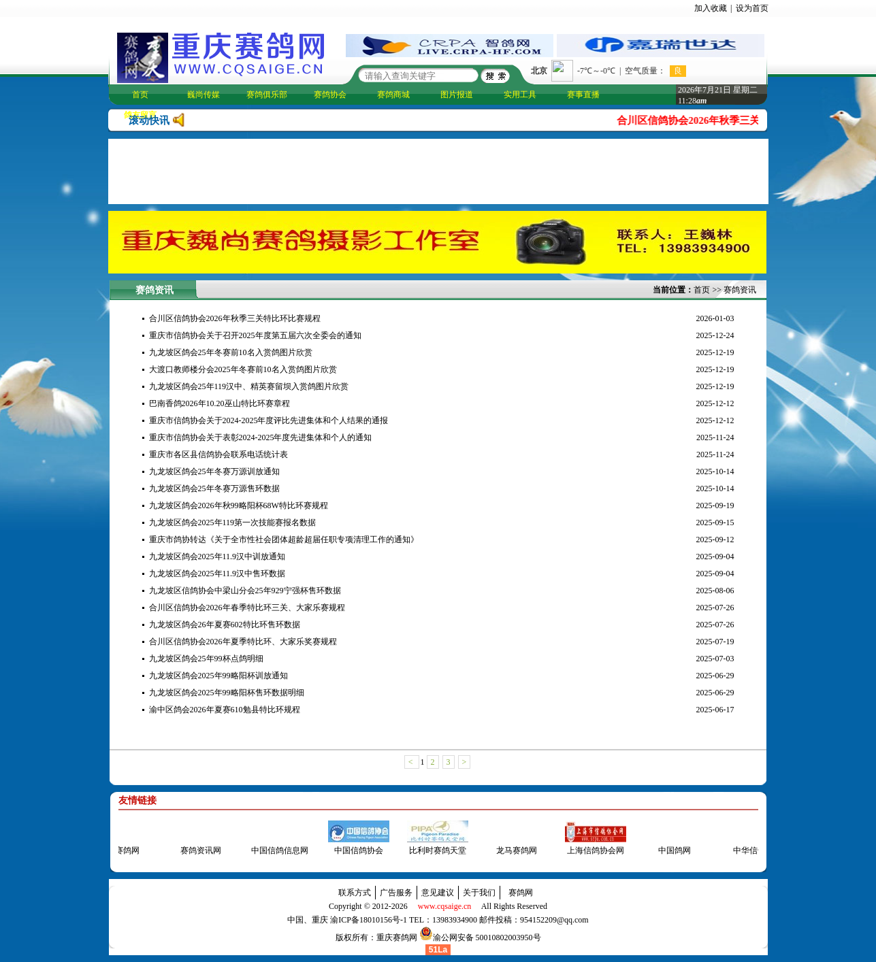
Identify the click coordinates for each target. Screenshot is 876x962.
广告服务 (396, 892)
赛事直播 (583, 94)
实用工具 (520, 94)
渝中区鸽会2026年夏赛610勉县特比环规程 (224, 709)
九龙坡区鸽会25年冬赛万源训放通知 (214, 471)
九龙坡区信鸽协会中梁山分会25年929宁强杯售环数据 (245, 590)
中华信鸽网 (748, 850)
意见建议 (437, 892)
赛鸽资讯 (740, 290)
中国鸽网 (669, 850)
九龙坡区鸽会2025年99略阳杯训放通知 (218, 675)
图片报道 (456, 94)
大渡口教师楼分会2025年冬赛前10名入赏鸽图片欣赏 (243, 369)
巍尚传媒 (203, 94)
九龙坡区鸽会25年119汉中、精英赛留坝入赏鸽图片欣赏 (249, 386)
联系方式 (354, 892)
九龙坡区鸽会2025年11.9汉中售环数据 (217, 573)
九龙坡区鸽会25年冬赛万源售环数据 (214, 488)
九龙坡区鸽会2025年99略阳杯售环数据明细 (226, 692)
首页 (140, 94)
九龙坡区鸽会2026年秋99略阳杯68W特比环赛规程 (238, 505)
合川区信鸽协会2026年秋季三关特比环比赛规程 (728, 120)
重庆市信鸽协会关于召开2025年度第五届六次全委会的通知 (255, 335)
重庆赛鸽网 (396, 937)
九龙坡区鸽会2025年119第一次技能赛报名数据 (233, 522)
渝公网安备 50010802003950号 (487, 937)
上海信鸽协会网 (590, 850)
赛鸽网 (520, 892)
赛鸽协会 (330, 94)
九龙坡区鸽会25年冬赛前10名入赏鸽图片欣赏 (230, 352)
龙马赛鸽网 (511, 850)
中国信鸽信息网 (275, 850)
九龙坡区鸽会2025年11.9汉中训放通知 (217, 556)
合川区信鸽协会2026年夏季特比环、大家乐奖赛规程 (243, 641)
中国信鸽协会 (353, 850)
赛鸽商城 (393, 94)
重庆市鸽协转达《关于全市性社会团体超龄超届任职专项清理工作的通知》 (284, 539)
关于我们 (479, 892)
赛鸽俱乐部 (266, 94)
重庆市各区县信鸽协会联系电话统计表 (218, 454)
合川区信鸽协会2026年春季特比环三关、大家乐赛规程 (247, 607)
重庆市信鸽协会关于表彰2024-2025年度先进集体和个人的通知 (260, 437)
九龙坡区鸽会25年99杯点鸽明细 (206, 658)
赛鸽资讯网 (196, 850)
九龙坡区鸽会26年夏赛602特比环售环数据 (224, 624)
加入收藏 (710, 8)
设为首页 (752, 8)
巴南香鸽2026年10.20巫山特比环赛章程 (219, 403)
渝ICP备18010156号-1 (368, 920)
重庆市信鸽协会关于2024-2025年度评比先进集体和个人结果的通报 (269, 420)
